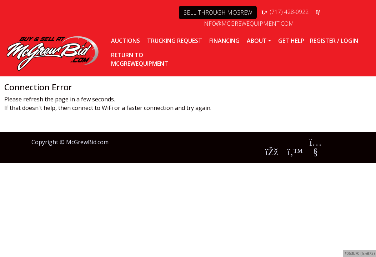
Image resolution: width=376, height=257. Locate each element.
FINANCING (224, 41)
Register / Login (334, 41)
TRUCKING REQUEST (174, 41)
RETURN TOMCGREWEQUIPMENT (139, 59)
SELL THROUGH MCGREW (218, 12)
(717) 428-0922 (285, 12)
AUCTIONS (125, 41)
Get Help (291, 41)
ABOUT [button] (257, 41)
